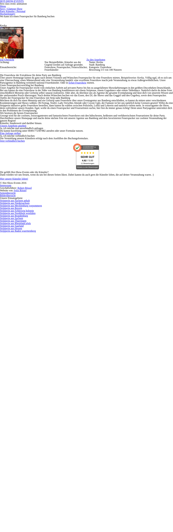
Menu (43, 18)
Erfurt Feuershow (89, 171)
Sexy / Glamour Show (64, 18)
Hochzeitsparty (123, 18)
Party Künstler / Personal (96, 18)
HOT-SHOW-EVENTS (86, 6)
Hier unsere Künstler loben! (25, 514)
